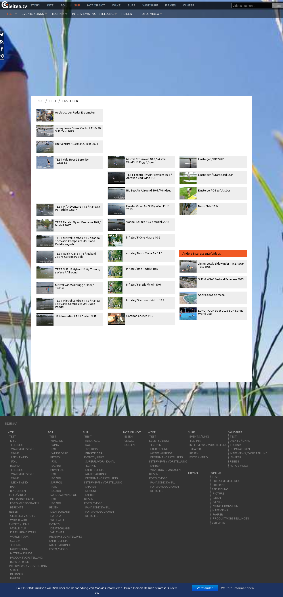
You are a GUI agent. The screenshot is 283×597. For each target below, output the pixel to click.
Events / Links (33, 13)
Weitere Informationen (237, 588)
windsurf (150, 5)
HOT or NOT (96, 5)
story (35, 5)
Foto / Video (149, 13)
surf (131, 5)
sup (77, 5)
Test (10, 13)
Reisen (126, 13)
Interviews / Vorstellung (93, 13)
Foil (64, 5)
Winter (188, 5)
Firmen (170, 5)
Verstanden (205, 588)
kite (50, 5)
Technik (58, 13)
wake (116, 5)
